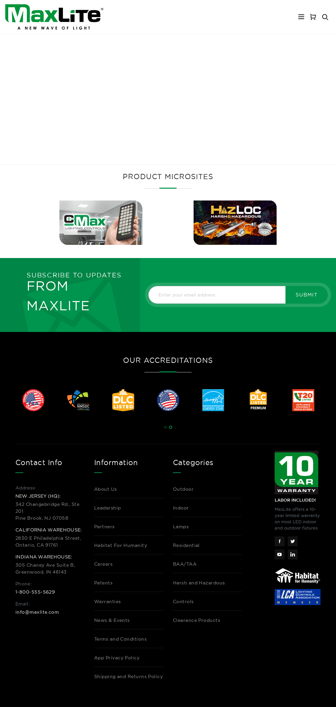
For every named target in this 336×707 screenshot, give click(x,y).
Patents (103, 582)
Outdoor (183, 489)
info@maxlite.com (37, 612)
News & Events (112, 620)
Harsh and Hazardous (199, 582)
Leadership (107, 507)
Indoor (181, 507)
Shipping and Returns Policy (128, 676)
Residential (186, 545)
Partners (104, 526)
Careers (103, 564)
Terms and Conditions (120, 639)
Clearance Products (196, 620)
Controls (183, 601)
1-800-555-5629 (35, 592)
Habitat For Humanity (120, 545)
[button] (165, 427)
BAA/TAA (185, 564)
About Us (105, 489)
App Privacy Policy (116, 657)
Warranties (107, 601)
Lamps (181, 526)
